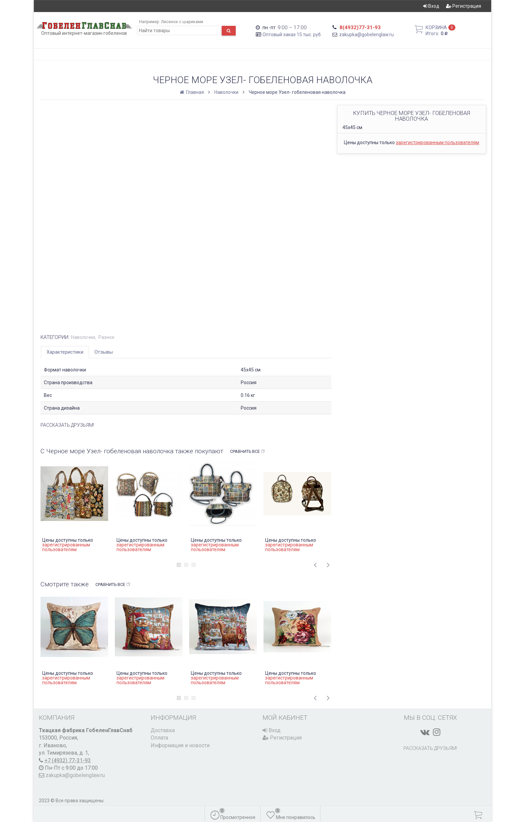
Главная (192, 92)
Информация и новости (180, 745)
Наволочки (226, 92)
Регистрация (463, 6)
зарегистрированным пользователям (437, 142)
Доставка (163, 730)
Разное (106, 337)
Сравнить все (247, 451)
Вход (431, 6)
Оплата (159, 738)
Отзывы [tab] (103, 352)
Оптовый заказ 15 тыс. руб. (292, 34)
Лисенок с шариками (182, 21)
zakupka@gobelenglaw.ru (366, 34)
